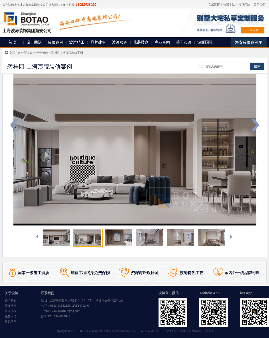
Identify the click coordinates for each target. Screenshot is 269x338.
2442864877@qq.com (66, 311)
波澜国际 (205, 42)
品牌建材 (98, 42)
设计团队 (34, 42)
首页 (33, 53)
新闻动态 (10, 305)
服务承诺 (10, 316)
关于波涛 (183, 42)
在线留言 (214, 4)
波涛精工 (77, 42)
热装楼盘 (141, 42)
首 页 (12, 42)
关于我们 (259, 4)
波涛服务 (119, 42)
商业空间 (162, 42)
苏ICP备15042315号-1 (147, 331)
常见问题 (244, 4)
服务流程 (10, 311)
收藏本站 (229, 4)
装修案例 (55, 42)
